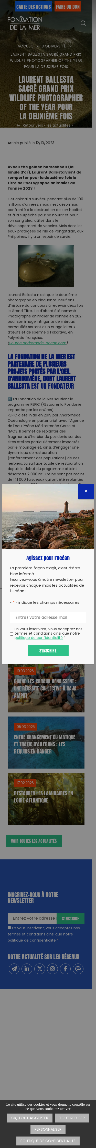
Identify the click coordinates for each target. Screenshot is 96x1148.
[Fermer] (86, 491)
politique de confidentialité (39, 638)
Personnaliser (48, 1130)
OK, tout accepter (29, 1118)
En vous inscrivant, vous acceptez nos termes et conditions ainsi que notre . (48, 633)
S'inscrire (48, 650)
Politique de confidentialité (48, 1141)
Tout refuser (72, 1118)
